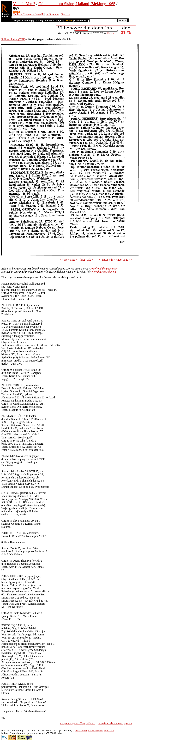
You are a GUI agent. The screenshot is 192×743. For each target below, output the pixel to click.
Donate (68, 20)
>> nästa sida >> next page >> (115, 259)
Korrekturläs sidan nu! (104, 271)
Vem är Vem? (24, 3)
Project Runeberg (23, 20)
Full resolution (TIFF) (13, 39)
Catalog (39, 20)
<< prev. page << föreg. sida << (77, 259)
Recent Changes (54, 20)
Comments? (81, 20)
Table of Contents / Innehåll (28, 14)
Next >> (65, 14)
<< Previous (52, 14)
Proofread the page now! (104, 268)
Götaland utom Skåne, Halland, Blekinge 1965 (76, 3)
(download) (80, 731)
